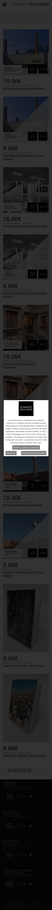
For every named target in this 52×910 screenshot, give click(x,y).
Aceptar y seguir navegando (26, 419)
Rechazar (11, 425)
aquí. (40, 414)
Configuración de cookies (33, 425)
